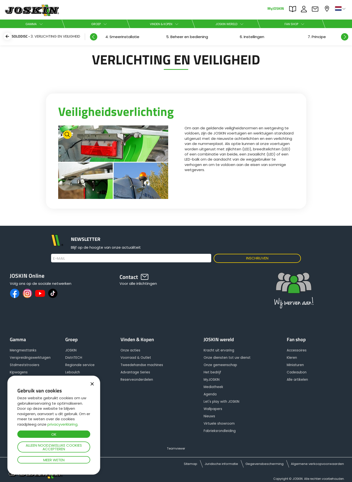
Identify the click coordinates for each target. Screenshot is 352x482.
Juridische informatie (221, 463)
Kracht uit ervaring (219, 350)
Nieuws (209, 416)
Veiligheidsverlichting (116, 111)
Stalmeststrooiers (24, 365)
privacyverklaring (62, 424)
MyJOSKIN (275, 8)
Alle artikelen (297, 379)
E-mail (59, 258)
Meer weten (54, 459)
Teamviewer (176, 448)
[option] (251, 36)
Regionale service (80, 365)
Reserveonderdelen (137, 379)
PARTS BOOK (293, 9)
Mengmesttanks (23, 350)
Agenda (210, 394)
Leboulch (72, 372)
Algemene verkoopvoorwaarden (317, 463)
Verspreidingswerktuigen (30, 357)
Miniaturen (295, 365)
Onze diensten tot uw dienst (227, 357)
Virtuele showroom (219, 423)
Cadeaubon (297, 372)
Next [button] (344, 37)
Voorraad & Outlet (136, 357)
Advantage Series (135, 372)
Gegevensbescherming (264, 463)
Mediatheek (213, 387)
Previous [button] (93, 37)
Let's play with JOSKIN (221, 401)
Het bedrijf (212, 372)
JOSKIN (71, 350)
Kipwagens (19, 372)
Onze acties (130, 350)
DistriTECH (73, 357)
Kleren (292, 357)
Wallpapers (213, 409)
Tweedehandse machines (142, 365)
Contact (316, 9)
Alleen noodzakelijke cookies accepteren (54, 447)
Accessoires (297, 350)
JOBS (305, 9)
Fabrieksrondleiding (220, 431)
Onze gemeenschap (220, 365)
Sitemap (190, 463)
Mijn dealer (327, 8)
